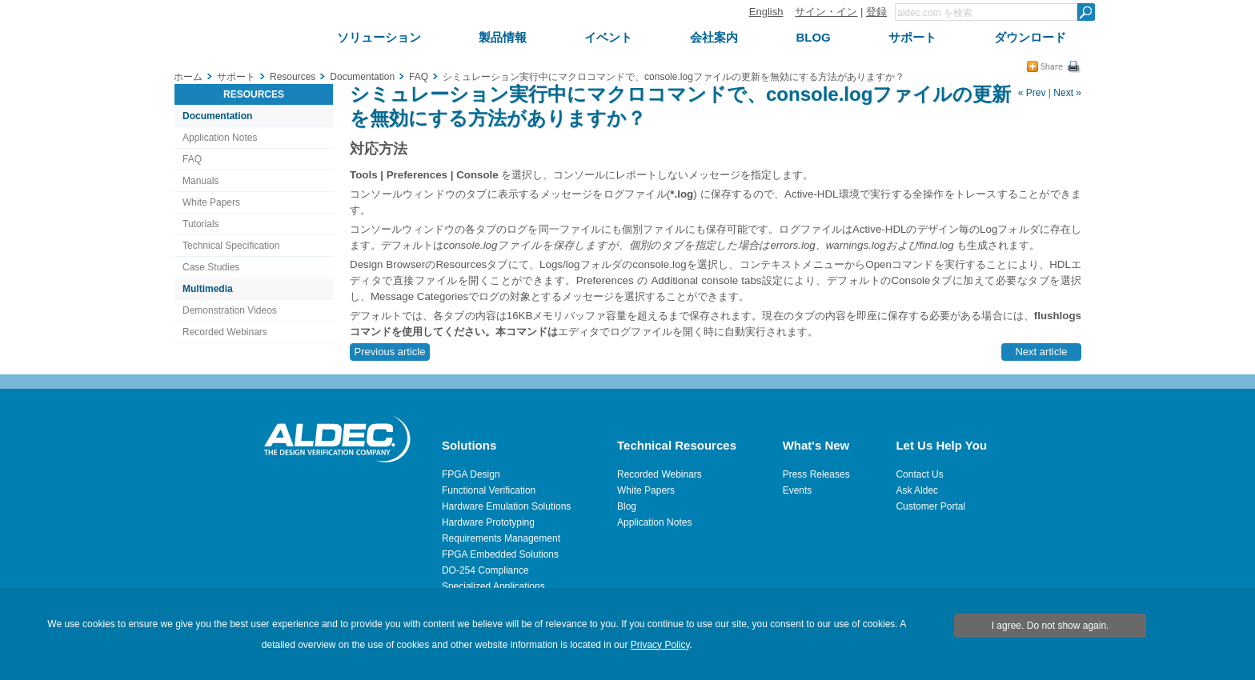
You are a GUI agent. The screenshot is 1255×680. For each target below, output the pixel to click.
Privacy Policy (660, 644)
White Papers (211, 202)
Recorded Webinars (224, 332)
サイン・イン (826, 12)
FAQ (192, 159)
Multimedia (207, 288)
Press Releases (816, 474)
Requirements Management (501, 538)
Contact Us (919, 474)
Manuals (200, 180)
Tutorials (200, 224)
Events (797, 490)
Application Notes (219, 137)
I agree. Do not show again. (1050, 625)
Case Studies (210, 267)
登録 (876, 12)
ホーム (188, 76)
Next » (1067, 92)
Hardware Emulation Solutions (506, 506)
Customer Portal (930, 506)
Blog (626, 506)
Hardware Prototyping (488, 522)
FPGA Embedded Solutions (500, 554)
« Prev (1032, 92)
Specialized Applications (493, 586)
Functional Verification (488, 490)
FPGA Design (471, 474)
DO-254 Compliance (485, 570)
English (766, 12)
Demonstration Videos (229, 310)
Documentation (217, 116)
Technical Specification (230, 245)
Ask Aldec (917, 490)
